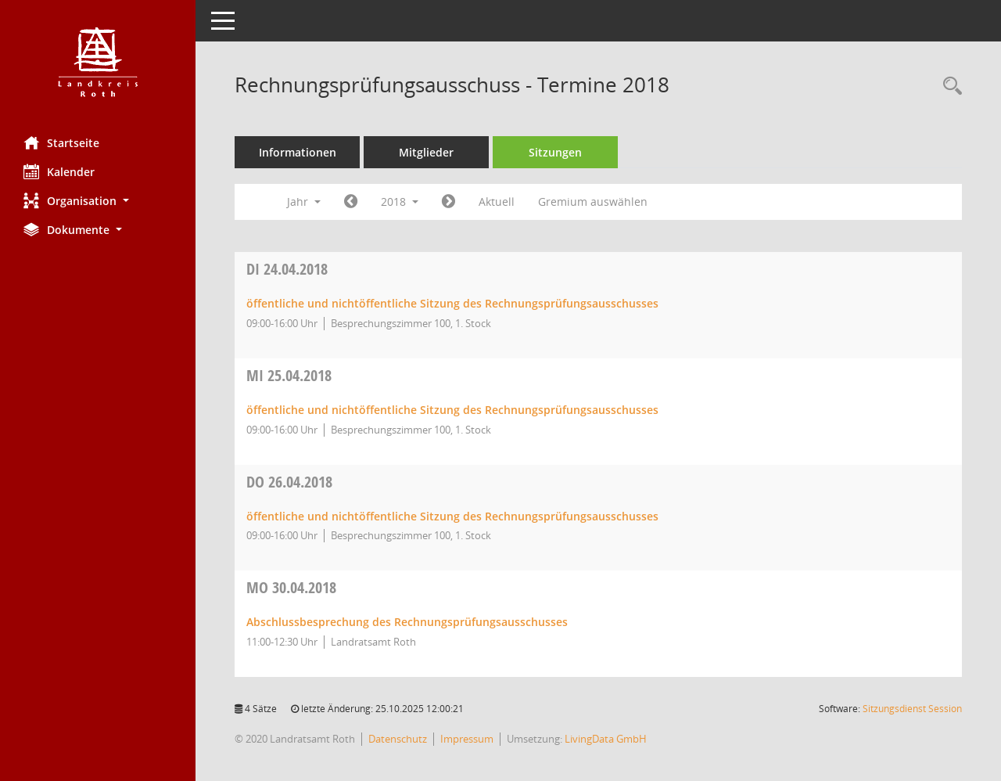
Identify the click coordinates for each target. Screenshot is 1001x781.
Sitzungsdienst (912, 708)
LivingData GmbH (606, 739)
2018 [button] (399, 201)
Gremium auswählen (593, 201)
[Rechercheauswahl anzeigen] (948, 86)
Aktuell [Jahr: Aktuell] (497, 201)
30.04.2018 (291, 587)
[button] (98, 200)
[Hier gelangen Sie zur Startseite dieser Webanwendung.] (98, 62)
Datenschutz (397, 739)
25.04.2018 (289, 375)
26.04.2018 (289, 481)
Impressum (466, 739)
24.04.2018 (287, 268)
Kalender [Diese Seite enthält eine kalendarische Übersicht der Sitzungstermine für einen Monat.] (59, 171)
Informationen (297, 152)
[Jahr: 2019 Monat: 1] (448, 202)
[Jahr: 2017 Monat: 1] (350, 202)
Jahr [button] (304, 201)
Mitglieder (426, 152)
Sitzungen (555, 152)
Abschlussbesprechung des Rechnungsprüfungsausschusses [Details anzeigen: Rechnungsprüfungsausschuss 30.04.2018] (407, 621)
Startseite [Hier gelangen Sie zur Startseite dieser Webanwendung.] (61, 142)
